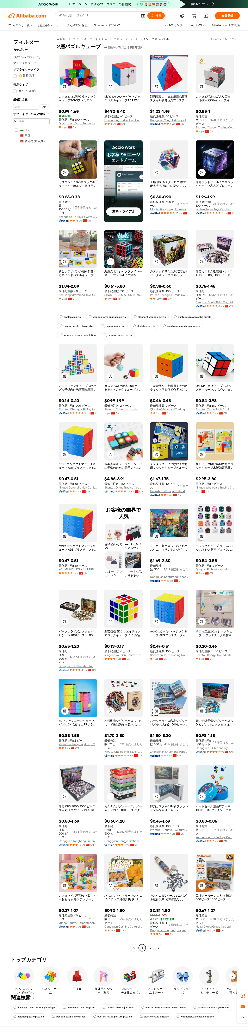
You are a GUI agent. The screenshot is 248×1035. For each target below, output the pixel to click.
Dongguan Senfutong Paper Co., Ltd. (169, 576)
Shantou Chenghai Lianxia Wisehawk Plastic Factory (123, 409)
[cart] (195, 16)
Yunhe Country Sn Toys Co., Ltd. (215, 837)
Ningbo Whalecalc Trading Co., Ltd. (215, 487)
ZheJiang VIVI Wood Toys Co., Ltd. (78, 295)
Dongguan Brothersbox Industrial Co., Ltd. (78, 666)
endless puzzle (70, 317)
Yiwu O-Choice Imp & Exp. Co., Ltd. (123, 751)
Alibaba (61, 39)
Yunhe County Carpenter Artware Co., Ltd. (78, 922)
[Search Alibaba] (98, 15)
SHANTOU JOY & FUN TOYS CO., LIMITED (123, 295)
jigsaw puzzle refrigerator (77, 326)
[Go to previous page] (134, 947)
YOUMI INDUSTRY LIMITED (76, 569)
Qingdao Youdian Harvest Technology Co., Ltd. (123, 655)
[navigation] (31, 494)
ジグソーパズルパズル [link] (154, 39)
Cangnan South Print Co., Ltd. (214, 302)
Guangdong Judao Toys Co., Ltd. (123, 120)
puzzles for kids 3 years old (211, 1007)
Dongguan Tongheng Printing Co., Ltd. (78, 841)
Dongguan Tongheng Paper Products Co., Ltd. (169, 930)
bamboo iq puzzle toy (118, 335)
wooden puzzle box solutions (195, 1016)
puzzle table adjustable (118, 1007)
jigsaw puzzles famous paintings (34, 1007)
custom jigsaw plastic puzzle (192, 317)
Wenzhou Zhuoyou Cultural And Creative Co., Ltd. (169, 829)
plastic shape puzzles (154, 1016)
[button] (143, 15)
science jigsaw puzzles (28, 1016)
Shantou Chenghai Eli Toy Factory (78, 409)
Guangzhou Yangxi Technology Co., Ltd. (78, 123)
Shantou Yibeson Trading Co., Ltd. (215, 127)
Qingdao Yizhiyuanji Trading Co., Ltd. (169, 409)
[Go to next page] (158, 947)
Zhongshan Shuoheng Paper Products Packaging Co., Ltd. (169, 751)
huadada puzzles (113, 326)
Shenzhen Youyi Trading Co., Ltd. (169, 655)
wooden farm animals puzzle (107, 317)
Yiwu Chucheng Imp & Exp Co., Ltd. (78, 744)
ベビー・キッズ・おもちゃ (90, 39)
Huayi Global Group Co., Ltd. (213, 926)
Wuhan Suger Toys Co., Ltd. (213, 209)
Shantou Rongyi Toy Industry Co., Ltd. (215, 655)
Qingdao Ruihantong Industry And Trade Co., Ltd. (215, 569)
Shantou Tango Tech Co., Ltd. (214, 409)
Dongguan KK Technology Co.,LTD (215, 748)
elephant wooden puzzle (150, 317)
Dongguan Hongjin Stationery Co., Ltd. (123, 841)
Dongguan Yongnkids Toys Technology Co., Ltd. (169, 120)
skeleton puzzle (144, 326)
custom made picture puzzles (112, 1016)
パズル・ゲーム (123, 39)
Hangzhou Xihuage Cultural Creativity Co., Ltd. (169, 491)
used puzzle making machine (181, 326)
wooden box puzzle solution (78, 335)
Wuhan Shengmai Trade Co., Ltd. (169, 295)
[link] (242, 995)
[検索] (156, 15)
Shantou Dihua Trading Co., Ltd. (123, 487)
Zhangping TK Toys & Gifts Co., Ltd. (78, 216)
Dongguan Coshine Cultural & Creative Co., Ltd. (123, 926)
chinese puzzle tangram (79, 1007)
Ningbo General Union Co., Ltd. (78, 487)
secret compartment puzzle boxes (163, 1007)
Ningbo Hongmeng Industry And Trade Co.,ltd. (169, 209)
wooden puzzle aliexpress (68, 1016)
